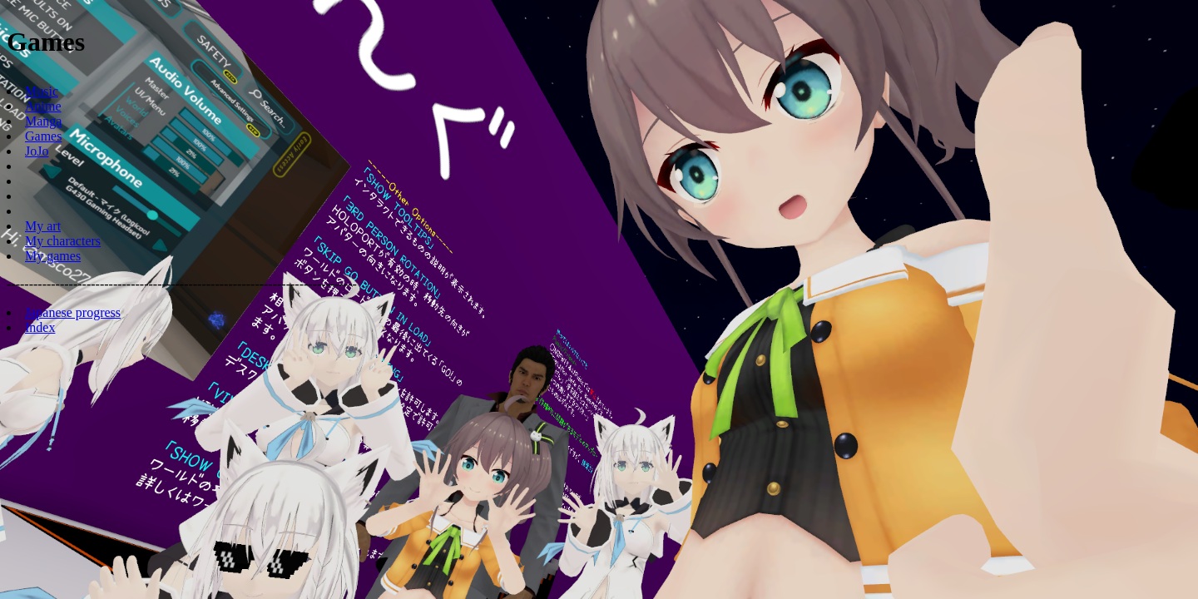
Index (40, 327)
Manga (43, 121)
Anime (43, 106)
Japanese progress (73, 312)
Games (43, 136)
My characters (63, 241)
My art (43, 226)
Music (41, 91)
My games (53, 256)
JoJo (36, 151)
